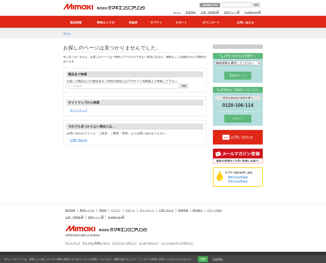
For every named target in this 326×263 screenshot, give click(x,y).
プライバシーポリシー (124, 243)
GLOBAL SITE (210, 5)
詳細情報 (218, 259)
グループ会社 (214, 210)
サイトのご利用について (96, 243)
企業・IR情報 (208, 12)
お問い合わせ (245, 22)
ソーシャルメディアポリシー (177, 243)
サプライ (156, 22)
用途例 (133, 22)
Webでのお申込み (238, 176)
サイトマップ (78, 110)
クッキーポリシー (149, 243)
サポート (181, 22)
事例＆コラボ (105, 22)
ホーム (177, 12)
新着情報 (191, 12)
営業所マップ (238, 75)
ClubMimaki (251, 12)
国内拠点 (198, 210)
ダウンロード (211, 22)
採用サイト (230, 12)
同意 (202, 259)
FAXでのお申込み (238, 181)
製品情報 (76, 22)
